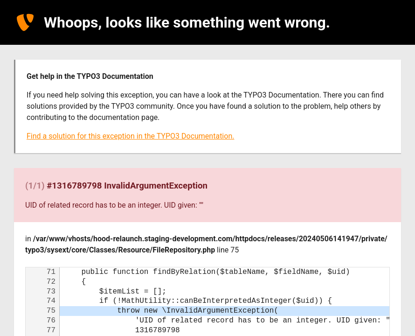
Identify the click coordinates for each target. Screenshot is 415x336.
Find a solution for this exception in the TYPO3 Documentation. (130, 136)
